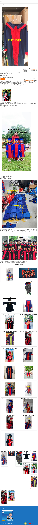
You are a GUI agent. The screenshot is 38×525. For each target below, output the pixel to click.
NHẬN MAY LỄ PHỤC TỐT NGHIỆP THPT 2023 (28, 398)
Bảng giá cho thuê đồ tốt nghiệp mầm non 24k (10, 348)
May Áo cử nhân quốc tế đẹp (28, 267)
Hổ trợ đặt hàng (4, 508)
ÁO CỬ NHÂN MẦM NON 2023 (9, 365)
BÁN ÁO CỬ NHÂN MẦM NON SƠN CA (18, 229)
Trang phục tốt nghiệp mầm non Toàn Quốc (9, 432)
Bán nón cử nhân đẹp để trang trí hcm (28, 281)
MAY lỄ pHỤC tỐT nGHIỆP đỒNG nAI (28, 415)
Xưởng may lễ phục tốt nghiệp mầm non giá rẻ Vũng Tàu (9, 398)
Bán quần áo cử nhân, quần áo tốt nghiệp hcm (9, 314)
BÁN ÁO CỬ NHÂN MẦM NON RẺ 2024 (28, 297)
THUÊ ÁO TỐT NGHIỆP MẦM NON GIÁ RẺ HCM (10, 297)
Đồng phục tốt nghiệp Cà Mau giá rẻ (28, 365)
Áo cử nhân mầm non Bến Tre (9, 267)
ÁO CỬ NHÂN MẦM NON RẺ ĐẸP (10, 415)
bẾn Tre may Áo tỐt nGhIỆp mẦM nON (28, 381)
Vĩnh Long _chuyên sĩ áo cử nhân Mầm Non (9, 381)
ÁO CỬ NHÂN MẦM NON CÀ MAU (28, 348)
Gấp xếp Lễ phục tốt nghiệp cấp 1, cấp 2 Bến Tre (10, 331)
